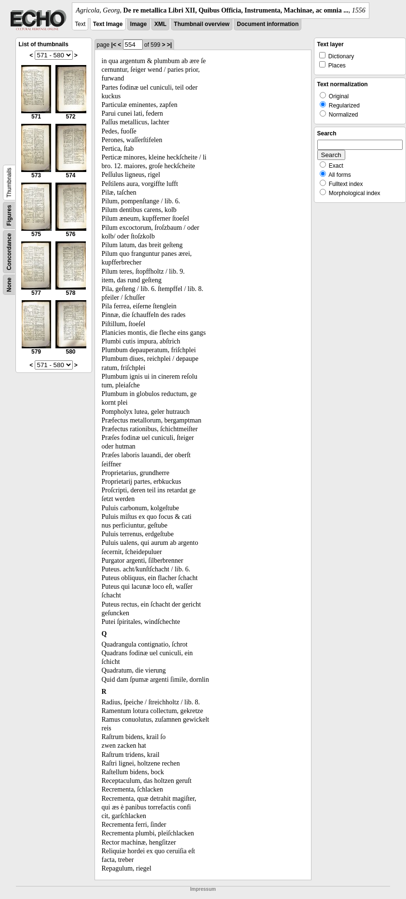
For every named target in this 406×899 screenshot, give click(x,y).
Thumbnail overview (202, 24)
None (9, 285)
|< (113, 44)
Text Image (108, 24)
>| (169, 44)
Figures (9, 215)
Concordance (9, 251)
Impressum (203, 889)
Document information (267, 24)
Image (138, 24)
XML (160, 24)
